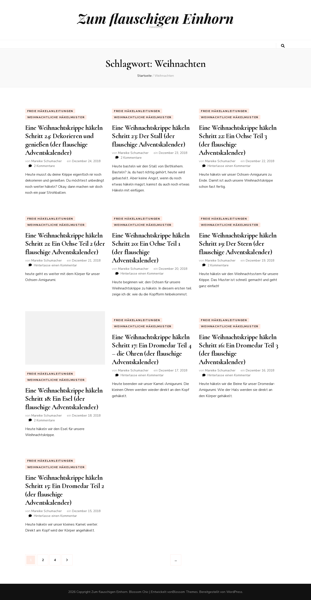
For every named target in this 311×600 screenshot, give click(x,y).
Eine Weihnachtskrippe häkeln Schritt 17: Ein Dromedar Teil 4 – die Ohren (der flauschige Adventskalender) (151, 349)
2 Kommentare (44, 166)
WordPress (234, 592)
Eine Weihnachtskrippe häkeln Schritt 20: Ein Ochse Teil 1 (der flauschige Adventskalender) (150, 248)
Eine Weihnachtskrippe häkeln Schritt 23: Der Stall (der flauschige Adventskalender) (150, 136)
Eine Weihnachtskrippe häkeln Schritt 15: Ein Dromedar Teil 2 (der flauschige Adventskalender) (64, 490)
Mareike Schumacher (46, 161)
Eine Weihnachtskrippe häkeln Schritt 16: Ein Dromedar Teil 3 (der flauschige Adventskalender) (238, 349)
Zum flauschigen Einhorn (155, 18)
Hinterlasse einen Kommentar (229, 166)
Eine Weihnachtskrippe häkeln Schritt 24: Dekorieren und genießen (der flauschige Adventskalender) (64, 140)
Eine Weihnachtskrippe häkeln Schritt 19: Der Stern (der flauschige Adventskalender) (237, 243)
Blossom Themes (185, 592)
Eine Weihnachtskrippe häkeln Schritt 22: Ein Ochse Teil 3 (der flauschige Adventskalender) (237, 140)
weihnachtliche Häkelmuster (56, 117)
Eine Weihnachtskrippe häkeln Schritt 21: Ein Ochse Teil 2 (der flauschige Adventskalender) (65, 243)
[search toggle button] (283, 46)
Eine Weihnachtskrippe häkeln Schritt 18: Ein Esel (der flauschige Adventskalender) (64, 398)
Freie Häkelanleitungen (50, 111)
